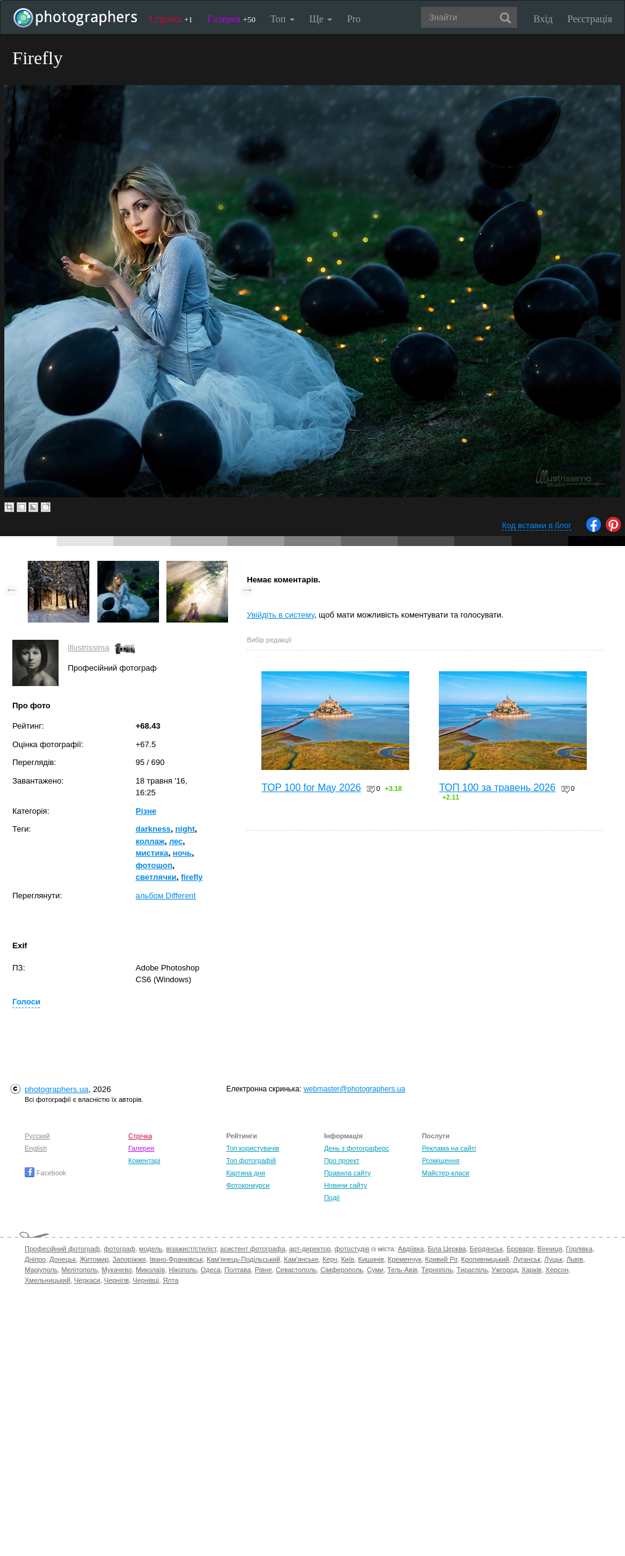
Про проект (341, 1160)
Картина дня (245, 1173)
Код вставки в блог (536, 525)
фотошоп (154, 865)
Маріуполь (41, 1269)
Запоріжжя (128, 1259)
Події (332, 1197)
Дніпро (35, 1259)
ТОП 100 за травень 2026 (497, 787)
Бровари (520, 1248)
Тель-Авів (402, 1269)
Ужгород (505, 1269)
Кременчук (404, 1259)
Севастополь (296, 1269)
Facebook (45, 1173)
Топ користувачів (252, 1148)
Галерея (232, 19)
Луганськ (527, 1259)
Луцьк (553, 1259)
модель (151, 1248)
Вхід (543, 19)
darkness (153, 829)
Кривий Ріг (441, 1259)
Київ (347, 1259)
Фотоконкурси (247, 1185)
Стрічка (171, 19)
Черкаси (87, 1280)
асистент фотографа (252, 1248)
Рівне (263, 1269)
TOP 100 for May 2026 (311, 787)
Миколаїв (150, 1269)
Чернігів (116, 1280)
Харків (531, 1269)
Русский (37, 1136)
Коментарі (144, 1160)
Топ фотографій (251, 1160)
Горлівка (579, 1248)
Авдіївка (411, 1248)
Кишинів (371, 1259)
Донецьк (62, 1259)
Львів (574, 1259)
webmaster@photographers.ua (354, 1089)
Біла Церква (447, 1248)
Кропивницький (485, 1259)
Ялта (170, 1280)
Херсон (556, 1269)
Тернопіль (437, 1269)
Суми (375, 1269)
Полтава (237, 1269)
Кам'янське (301, 1259)
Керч (329, 1259)
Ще (320, 19)
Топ (282, 19)
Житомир (94, 1259)
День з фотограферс (357, 1148)
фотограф (119, 1248)
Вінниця (549, 1248)
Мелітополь (80, 1269)
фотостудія (352, 1248)
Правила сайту (347, 1173)
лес (175, 841)
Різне (146, 811)
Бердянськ (486, 1248)
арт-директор (310, 1248)
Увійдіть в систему (280, 614)
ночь (182, 853)
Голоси (26, 1001)
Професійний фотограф (62, 1248)
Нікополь (183, 1269)
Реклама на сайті (449, 1148)
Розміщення (440, 1160)
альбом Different (166, 895)
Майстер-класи (445, 1173)
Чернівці (146, 1280)
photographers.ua (56, 1089)
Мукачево (117, 1269)
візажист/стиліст (191, 1248)
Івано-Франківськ (176, 1259)
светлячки (156, 877)
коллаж (150, 841)
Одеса (210, 1269)
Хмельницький (47, 1280)
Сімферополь (342, 1269)
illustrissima (88, 647)
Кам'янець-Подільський (243, 1259)
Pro (354, 19)
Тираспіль (472, 1269)
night (185, 829)
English (36, 1148)
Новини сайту (345, 1185)
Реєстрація (590, 19)
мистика (152, 853)
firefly (191, 877)
